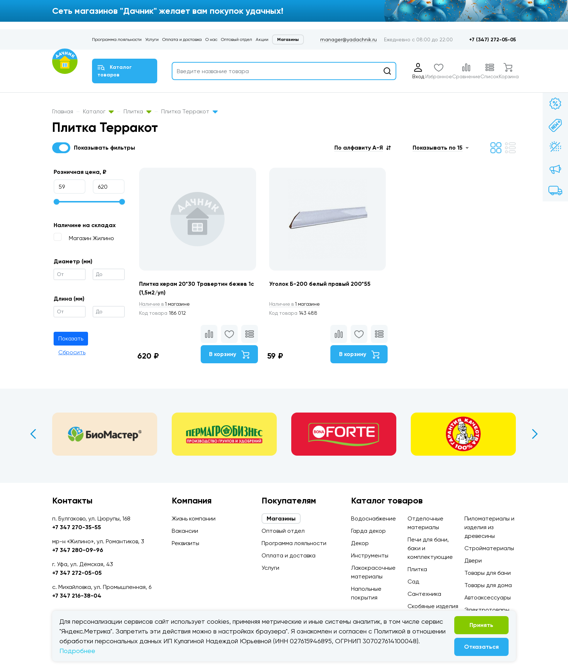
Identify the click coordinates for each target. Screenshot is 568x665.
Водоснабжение (373, 518)
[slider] (56, 202)
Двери (473, 560)
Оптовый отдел (236, 39)
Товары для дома (488, 585)
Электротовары (486, 609)
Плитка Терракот (189, 111)
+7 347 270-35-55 (76, 527)
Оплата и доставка (182, 39)
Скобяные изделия (433, 606)
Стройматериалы (489, 548)
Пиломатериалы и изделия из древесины (489, 527)
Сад (413, 581)
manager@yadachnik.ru (348, 39)
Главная (62, 111)
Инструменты (369, 555)
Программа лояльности (117, 39)
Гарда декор (368, 530)
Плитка (137, 111)
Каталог (98, 111)
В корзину (228, 355)
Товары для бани (487, 572)
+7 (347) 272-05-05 (492, 40)
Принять (481, 625)
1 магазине (165, 304)
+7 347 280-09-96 (77, 550)
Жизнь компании (194, 518)
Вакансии (185, 530)
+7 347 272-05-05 (77, 572)
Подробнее (77, 650)
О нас (211, 39)
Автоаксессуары (487, 597)
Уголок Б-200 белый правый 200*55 (321, 283)
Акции (262, 39)
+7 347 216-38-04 (76, 595)
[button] (362, 147)
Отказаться (481, 646)
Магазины (288, 39)
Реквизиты (185, 543)
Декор (360, 543)
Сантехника (424, 593)
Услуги (152, 39)
